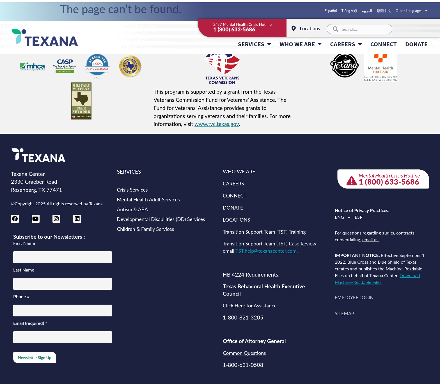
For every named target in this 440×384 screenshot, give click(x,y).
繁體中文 (384, 10)
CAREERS (346, 44)
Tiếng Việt (350, 10)
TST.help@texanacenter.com (266, 251)
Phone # (21, 296)
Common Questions (244, 353)
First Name (24, 243)
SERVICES (254, 44)
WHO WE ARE (300, 44)
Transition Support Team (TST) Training (264, 232)
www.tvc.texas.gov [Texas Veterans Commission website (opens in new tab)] (216, 124)
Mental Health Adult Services (148, 200)
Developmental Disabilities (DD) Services (161, 219)
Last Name (23, 270)
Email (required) (30, 323)
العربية (367, 10)
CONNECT (383, 44)
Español (331, 10)
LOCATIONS (236, 220)
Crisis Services (132, 190)
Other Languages (411, 10)
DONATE (416, 44)
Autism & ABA (132, 209)
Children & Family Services (145, 229)
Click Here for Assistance (249, 306)
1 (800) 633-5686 (234, 29)
